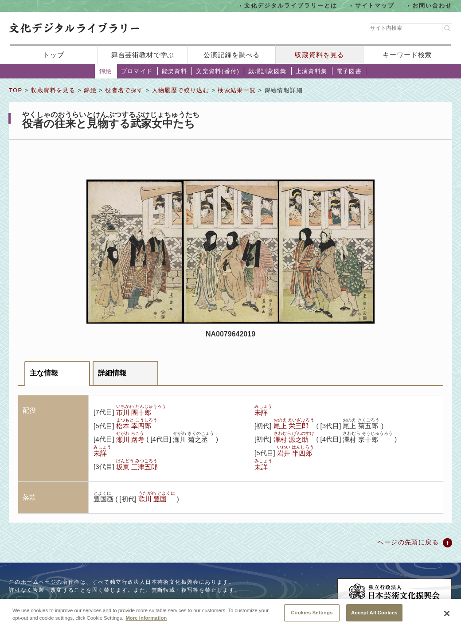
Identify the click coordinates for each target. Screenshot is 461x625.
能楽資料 (175, 71)
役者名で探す (124, 90)
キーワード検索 (407, 55)
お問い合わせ (432, 5)
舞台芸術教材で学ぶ (143, 55)
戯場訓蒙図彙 (267, 71)
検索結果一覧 (237, 90)
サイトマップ (375, 5)
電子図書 (349, 71)
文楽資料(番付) (217, 71)
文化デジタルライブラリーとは (290, 5)
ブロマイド (137, 71)
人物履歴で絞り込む (181, 90)
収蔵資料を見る (319, 55)
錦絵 (105, 71)
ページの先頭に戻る (408, 542)
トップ (53, 55)
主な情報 (44, 373)
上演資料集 (312, 71)
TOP (15, 90)
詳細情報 (112, 373)
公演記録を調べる (231, 55)
